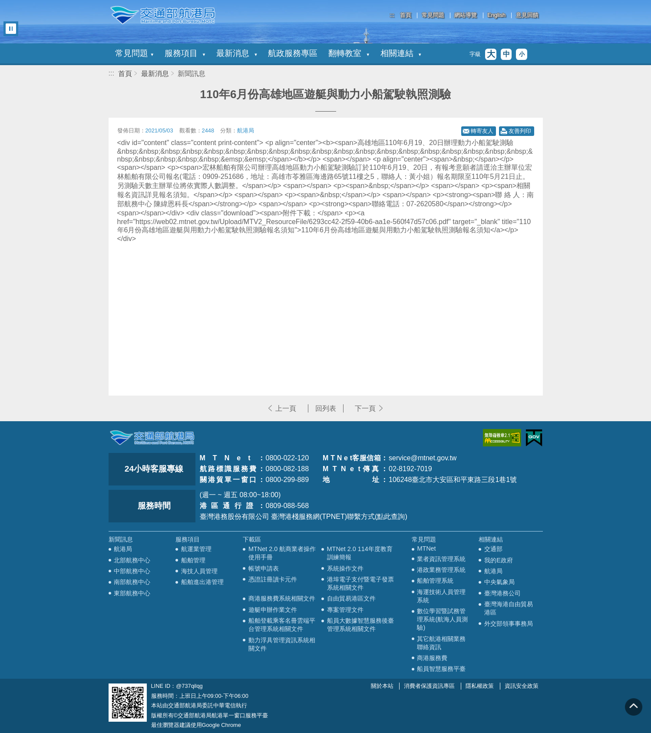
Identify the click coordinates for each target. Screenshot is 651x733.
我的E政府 (498, 560)
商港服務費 (432, 657)
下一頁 (365, 408)
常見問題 (433, 15)
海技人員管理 (199, 571)
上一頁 (285, 408)
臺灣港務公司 (502, 593)
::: (392, 15)
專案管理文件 (345, 609)
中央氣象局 (499, 581)
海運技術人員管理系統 (441, 596)
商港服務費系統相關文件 (281, 598)
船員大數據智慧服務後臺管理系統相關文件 (360, 624)
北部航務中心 (132, 560)
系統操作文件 (345, 568)
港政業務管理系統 (441, 569)
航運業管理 (196, 548)
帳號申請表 (263, 568)
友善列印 (520, 131)
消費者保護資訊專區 (429, 686)
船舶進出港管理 (202, 581)
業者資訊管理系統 (441, 558)
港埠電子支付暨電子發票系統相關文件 (360, 583)
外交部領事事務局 (508, 623)
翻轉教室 (348, 53)
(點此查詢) (391, 516)
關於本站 (382, 686)
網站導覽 (465, 15)
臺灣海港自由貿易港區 (508, 608)
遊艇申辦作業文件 (272, 609)
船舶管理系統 (435, 580)
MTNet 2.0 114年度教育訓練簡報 (360, 553)
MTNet (426, 548)
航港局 (123, 548)
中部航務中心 (132, 571)
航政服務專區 (292, 53)
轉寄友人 (482, 131)
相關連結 (400, 53)
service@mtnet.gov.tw (422, 458)
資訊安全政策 (522, 686)
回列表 (325, 408)
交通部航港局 (163, 15)
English (496, 15)
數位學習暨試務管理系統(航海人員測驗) (442, 619)
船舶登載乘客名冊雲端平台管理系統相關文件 (281, 624)
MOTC (152, 437)
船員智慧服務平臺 (441, 668)
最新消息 (236, 53)
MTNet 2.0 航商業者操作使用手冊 (282, 553)
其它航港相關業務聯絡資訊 (441, 642)
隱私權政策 (480, 686)
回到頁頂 (633, 707)
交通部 (493, 548)
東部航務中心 (132, 593)
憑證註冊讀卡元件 (272, 579)
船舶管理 (193, 560)
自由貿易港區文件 (351, 598)
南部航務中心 (132, 581)
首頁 (405, 15)
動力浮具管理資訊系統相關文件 (281, 644)
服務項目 (185, 53)
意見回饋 (527, 15)
